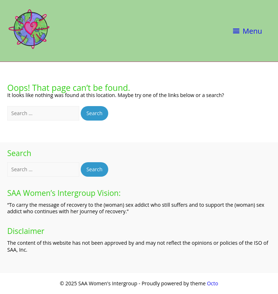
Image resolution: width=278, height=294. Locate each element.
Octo (212, 283)
